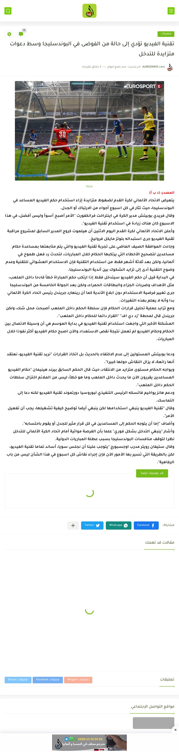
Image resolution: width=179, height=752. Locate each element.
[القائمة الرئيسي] (171, 10)
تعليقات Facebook (47, 679)
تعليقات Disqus (18, 679)
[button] (146, 525)
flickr (89, 187)
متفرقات (166, 34)
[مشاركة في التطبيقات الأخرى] (73, 525)
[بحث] (7, 10)
